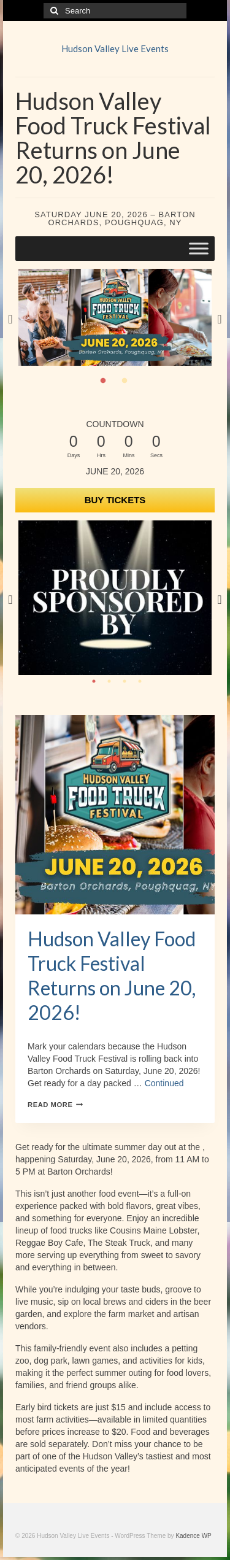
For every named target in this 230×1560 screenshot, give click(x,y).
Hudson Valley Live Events (115, 48)
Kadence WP (193, 1535)
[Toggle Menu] (199, 248)
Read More (55, 1104)
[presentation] (115, 814)
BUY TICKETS (115, 500)
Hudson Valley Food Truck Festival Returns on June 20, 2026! (112, 975)
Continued (164, 1083)
